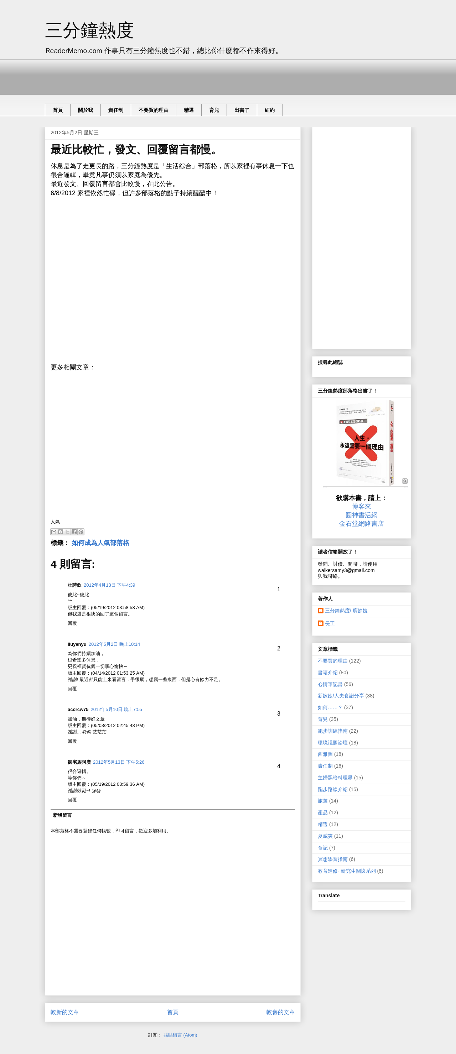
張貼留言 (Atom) (180, 1035)
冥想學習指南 (333, 859)
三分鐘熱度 (89, 30)
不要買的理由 (154, 110)
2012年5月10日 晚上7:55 (116, 709)
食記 (323, 848)
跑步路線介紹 (333, 789)
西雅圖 (325, 754)
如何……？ (330, 707)
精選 (189, 110)
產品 (323, 812)
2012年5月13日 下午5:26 (119, 762)
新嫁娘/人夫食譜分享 (341, 696)
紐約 (270, 110)
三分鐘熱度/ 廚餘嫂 (346, 610)
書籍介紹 (328, 672)
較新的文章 (65, 1012)
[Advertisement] (174, 75)
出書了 (241, 110)
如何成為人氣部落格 (100, 542)
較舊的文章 (280, 1012)
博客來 (361, 506)
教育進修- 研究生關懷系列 (347, 871)
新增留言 (62, 815)
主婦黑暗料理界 (335, 777)
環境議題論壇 (333, 743)
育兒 (214, 110)
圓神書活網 (362, 515)
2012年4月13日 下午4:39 (109, 585)
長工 (330, 623)
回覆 (72, 623)
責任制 (115, 110)
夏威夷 (325, 836)
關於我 (85, 110)
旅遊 (323, 801)
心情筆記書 (330, 684)
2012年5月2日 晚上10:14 (114, 644)
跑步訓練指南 (333, 731)
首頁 (58, 110)
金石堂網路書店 (361, 523)
